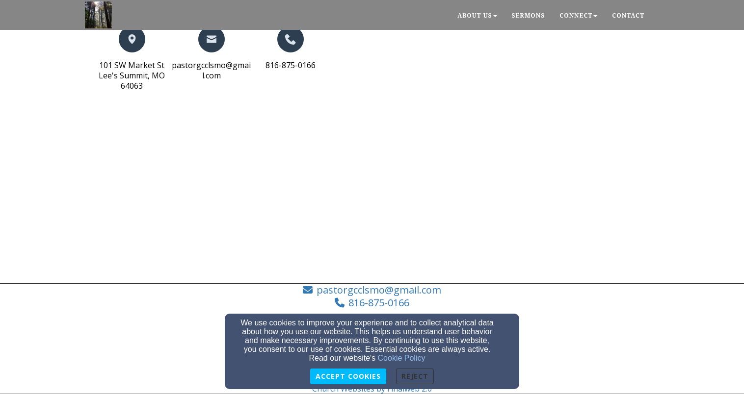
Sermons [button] (528, 15)
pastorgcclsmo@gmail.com (211, 70)
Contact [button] (628, 15)
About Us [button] (477, 15)
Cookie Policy (401, 358)
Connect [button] (578, 15)
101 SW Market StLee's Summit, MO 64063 (132, 75)
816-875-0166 (291, 65)
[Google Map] (232, 197)
